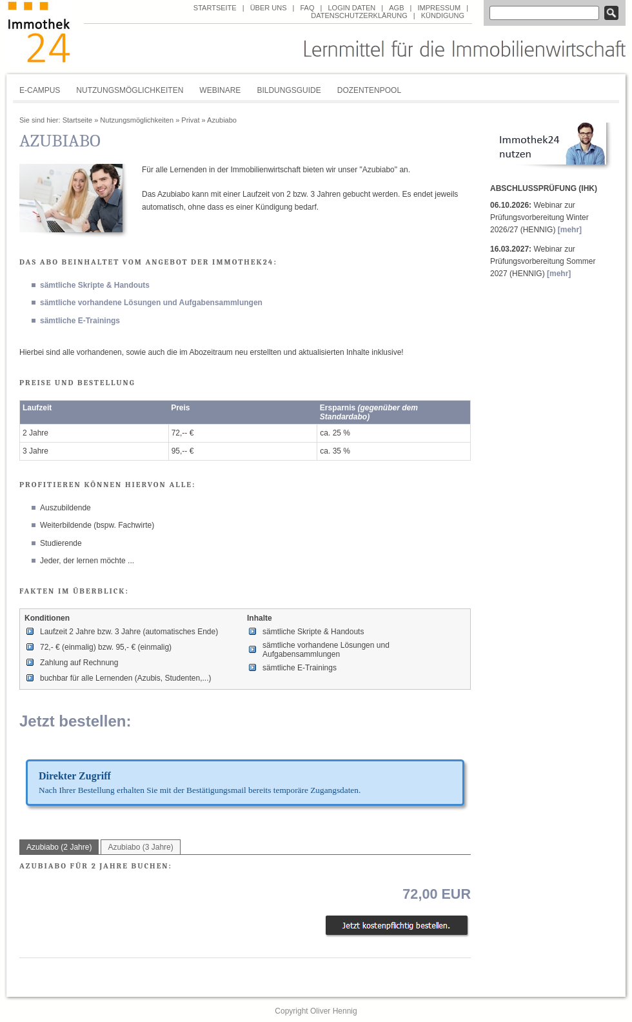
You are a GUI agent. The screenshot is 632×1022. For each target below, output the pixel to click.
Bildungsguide (289, 90)
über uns (268, 8)
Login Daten (351, 8)
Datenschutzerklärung (359, 15)
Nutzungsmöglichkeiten (129, 90)
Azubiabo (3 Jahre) (140, 847)
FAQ (307, 8)
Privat (190, 120)
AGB (396, 8)
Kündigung (442, 15)
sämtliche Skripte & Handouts (95, 285)
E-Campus (39, 90)
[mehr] (570, 229)
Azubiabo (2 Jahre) (59, 847)
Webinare (220, 90)
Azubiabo (222, 120)
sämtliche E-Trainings (80, 320)
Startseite (215, 8)
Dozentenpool (369, 90)
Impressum (438, 8)
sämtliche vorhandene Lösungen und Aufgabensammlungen (151, 302)
